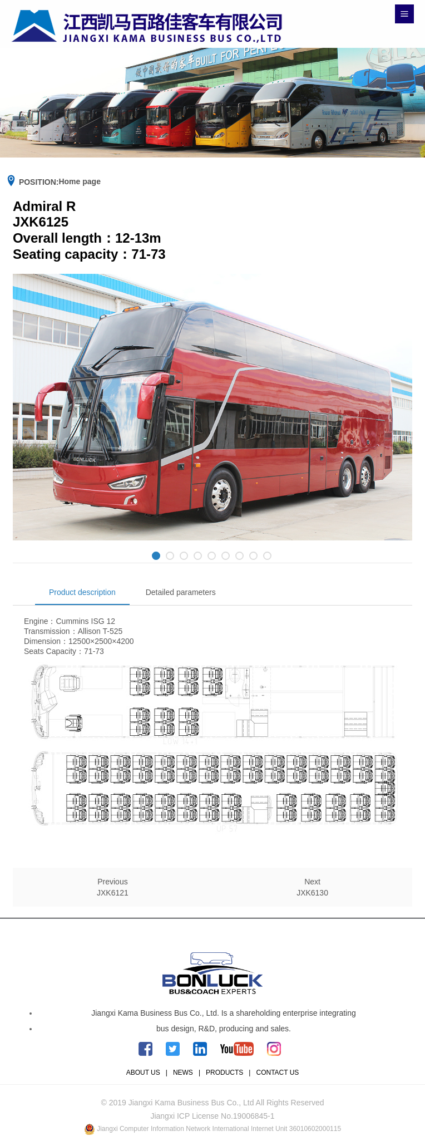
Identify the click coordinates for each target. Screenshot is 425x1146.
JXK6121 (113, 892)
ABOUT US (143, 1072)
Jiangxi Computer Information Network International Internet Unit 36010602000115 (219, 1129)
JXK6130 (312, 892)
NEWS (183, 1072)
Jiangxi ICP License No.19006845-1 (212, 1115)
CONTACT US (277, 1072)
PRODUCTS (224, 1072)
